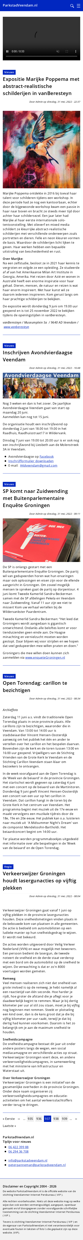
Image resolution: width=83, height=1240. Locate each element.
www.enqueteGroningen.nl (45, 657)
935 (31, 1118)
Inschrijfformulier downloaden (31, 461)
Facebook (47, 456)
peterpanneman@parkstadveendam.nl (37, 1165)
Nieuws (9, 72)
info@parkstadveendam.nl (27, 1160)
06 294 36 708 (18, 1151)
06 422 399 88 (18, 1147)
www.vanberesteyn (16, 327)
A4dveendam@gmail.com (39, 465)
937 (48, 1118)
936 (39, 1118)
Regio (8, 866)
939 (65, 1118)
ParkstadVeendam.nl (20, 5)
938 (56, 1118)
